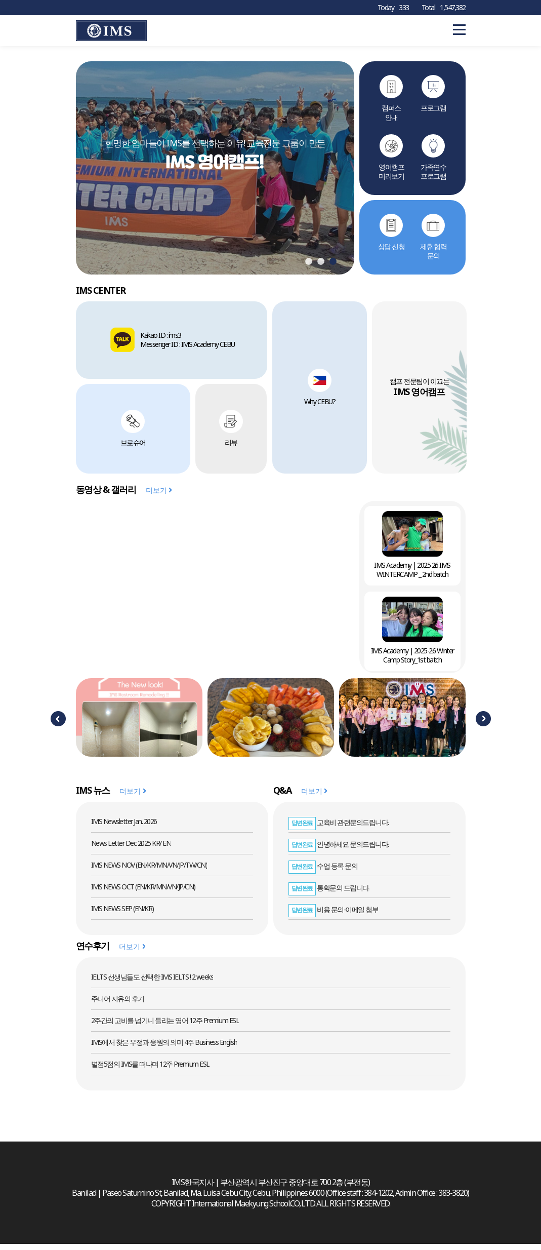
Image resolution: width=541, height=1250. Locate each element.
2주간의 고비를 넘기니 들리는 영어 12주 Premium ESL (165, 1025)
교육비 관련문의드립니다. (338, 827)
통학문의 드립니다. (329, 892)
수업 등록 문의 (323, 871)
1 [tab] (309, 267)
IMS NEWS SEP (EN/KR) (122, 913)
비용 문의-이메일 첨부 (333, 914)
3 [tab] (333, 267)
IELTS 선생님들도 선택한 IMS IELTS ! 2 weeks (152, 982)
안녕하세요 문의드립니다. (338, 849)
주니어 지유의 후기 (117, 1003)
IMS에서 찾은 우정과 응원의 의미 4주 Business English (164, 1047)
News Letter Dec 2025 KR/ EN (131, 848)
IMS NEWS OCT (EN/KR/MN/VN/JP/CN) (143, 891)
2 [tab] (321, 267)
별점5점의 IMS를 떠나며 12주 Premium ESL (150, 1069)
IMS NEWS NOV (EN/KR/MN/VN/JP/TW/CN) (149, 870)
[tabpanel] (215, 170)
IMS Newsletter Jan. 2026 (124, 826)
